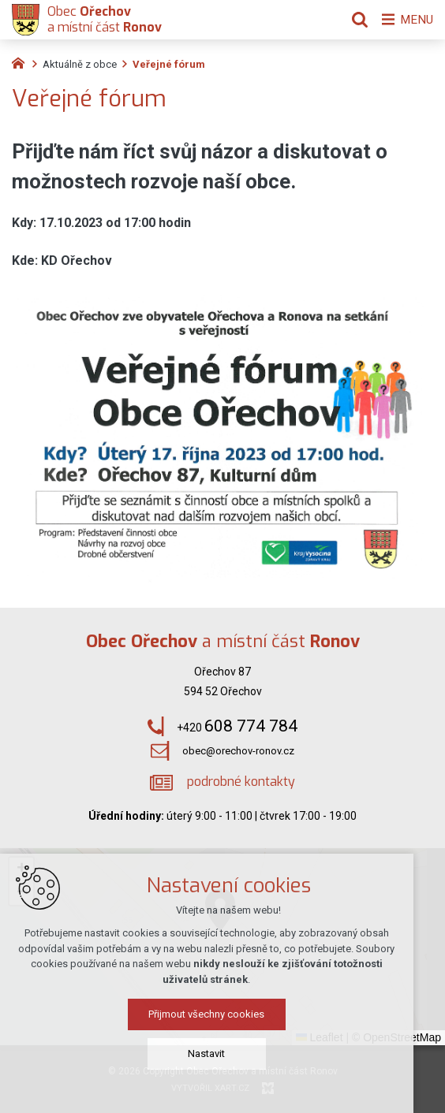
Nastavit (222, 1062)
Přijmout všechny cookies (223, 1023)
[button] (21, 869)
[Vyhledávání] (354, 20)
